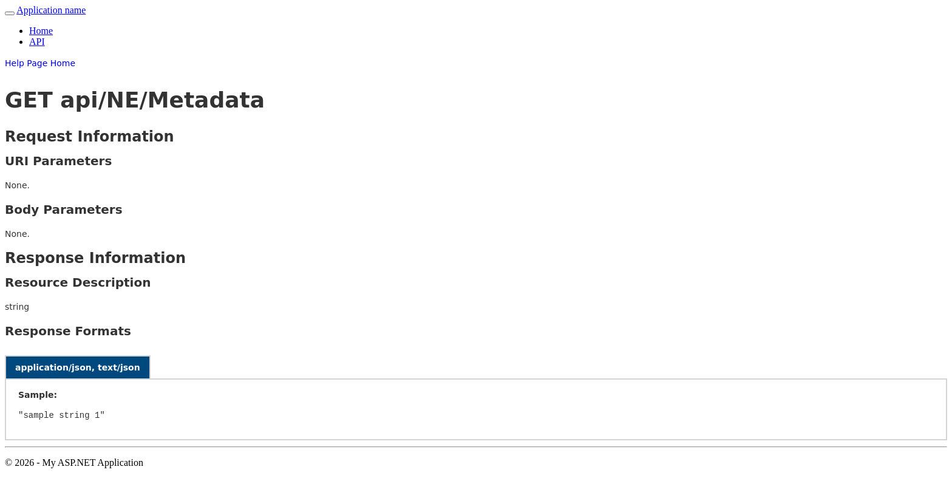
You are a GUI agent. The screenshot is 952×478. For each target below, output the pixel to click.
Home (41, 31)
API (37, 41)
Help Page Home (40, 63)
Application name (51, 10)
